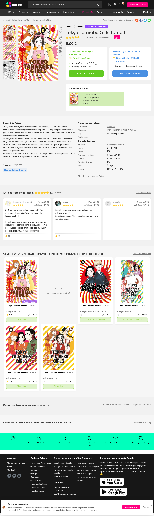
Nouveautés (117, 12)
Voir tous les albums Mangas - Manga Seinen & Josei (127, 405)
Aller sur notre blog (142, 423)
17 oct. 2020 (93, 202)
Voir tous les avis (143, 193)
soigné (89, 67)
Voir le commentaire (31, 231)
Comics (23, 12)
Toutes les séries (38, 488)
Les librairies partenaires (65, 494)
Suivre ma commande (86, 470)
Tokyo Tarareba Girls (21, 20)
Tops (131, 12)
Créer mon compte (137, 5)
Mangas (38, 12)
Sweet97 (117, 202)
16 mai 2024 (43, 202)
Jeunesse (53, 12)
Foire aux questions (85, 463)
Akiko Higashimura (115, 145)
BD (11, 12)
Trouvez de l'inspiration (40, 463)
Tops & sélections (38, 484)
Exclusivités (87, 12)
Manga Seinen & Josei (117, 130)
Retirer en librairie (130, 74)
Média (147, 12)
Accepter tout (131, 507)
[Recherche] (61, 4)
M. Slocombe (100, 312)
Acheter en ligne (84, 474)
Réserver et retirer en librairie (86, 479)
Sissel (65, 202)
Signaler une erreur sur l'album (91, 176)
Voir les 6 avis (91, 38)
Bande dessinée (37, 467)
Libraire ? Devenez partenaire (62, 489)
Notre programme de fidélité (63, 472)
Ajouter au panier (86, 74)
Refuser (146, 507)
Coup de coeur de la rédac (96, 27)
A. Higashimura (13, 312)
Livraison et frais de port (88, 467)
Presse (10, 467)
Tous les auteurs (37, 491)
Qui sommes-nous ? (16, 463)
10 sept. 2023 (143, 202)
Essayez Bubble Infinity (64, 467)
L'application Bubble (63, 463)
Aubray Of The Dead (22, 202)
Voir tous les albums (142, 254)
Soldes (100, 12)
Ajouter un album (61, 477)
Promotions (68, 12)
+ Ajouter (18, 165)
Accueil (6, 20)
